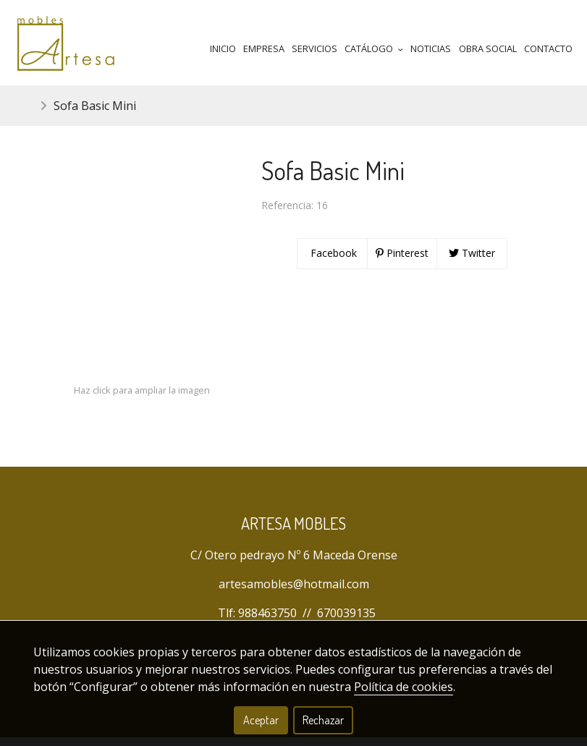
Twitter (472, 261)
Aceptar (261, 720)
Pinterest (402, 261)
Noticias (430, 48)
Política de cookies (403, 687)
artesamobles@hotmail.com (294, 593)
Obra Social (488, 48)
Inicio (223, 48)
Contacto (548, 48)
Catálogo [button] (374, 48)
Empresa (263, 48)
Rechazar (323, 720)
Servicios (314, 48)
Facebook (332, 261)
